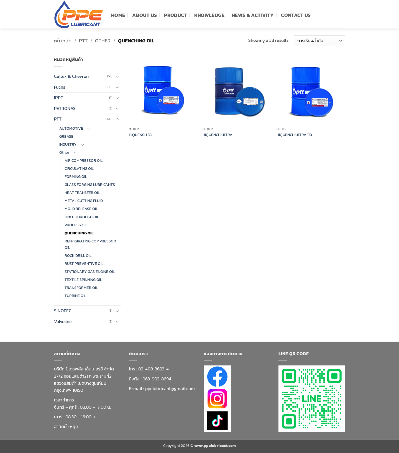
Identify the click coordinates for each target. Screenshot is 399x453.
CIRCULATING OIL (79, 168)
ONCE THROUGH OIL (82, 217)
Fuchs (59, 87)
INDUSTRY (67, 144)
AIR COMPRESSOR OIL (84, 160)
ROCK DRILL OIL (78, 255)
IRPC (58, 97)
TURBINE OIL (75, 296)
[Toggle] (117, 76)
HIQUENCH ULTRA (217, 134)
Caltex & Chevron (71, 76)
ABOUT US (144, 15)
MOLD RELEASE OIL (81, 209)
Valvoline (63, 321)
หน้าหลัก (62, 40)
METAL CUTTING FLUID (84, 201)
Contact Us (296, 15)
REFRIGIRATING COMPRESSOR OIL (90, 244)
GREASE (66, 136)
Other (103, 40)
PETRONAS (65, 108)
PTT (83, 40)
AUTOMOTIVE (71, 128)
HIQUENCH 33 (140, 134)
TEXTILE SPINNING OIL (83, 280)
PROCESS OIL (76, 225)
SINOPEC (62, 310)
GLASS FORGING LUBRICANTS (90, 184)
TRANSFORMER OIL (81, 288)
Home (118, 15)
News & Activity (253, 15)
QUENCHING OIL (79, 233)
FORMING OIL (76, 176)
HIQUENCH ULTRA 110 (294, 134)
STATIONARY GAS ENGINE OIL (90, 271)
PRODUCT (175, 15)
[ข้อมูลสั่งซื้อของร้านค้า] (319, 40)
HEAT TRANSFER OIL (82, 193)
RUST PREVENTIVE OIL (84, 263)
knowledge (209, 15)
